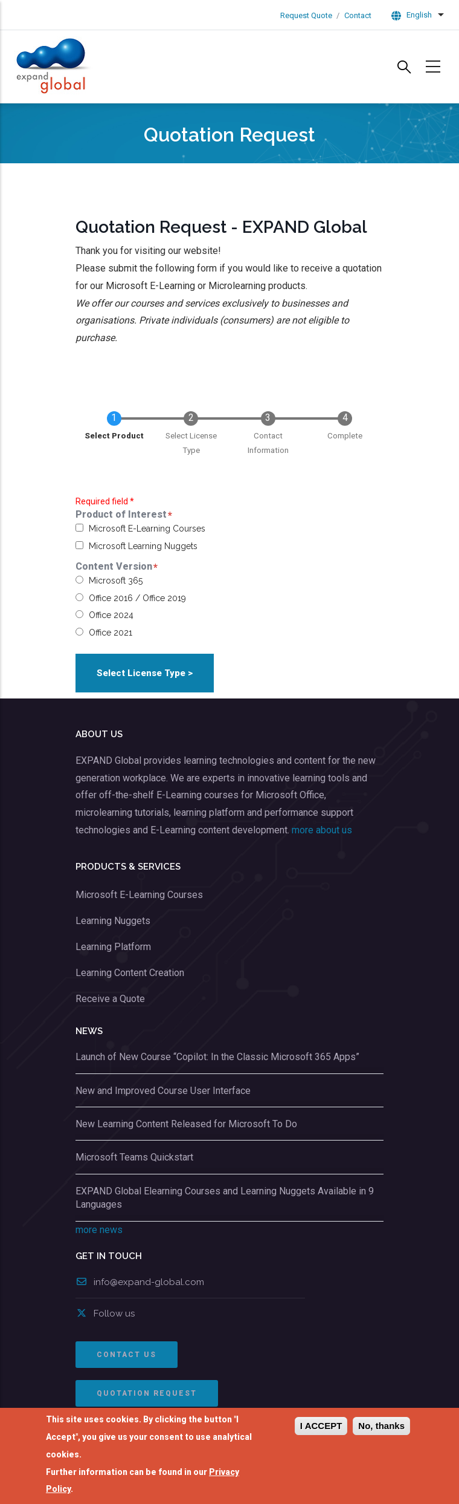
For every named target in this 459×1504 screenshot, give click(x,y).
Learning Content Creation (129, 972)
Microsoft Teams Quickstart (134, 1157)
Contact (357, 15)
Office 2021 (110, 632)
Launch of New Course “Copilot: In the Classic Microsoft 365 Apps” (217, 1057)
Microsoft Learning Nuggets (143, 546)
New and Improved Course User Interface (163, 1090)
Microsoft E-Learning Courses (147, 528)
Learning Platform (113, 946)
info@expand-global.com (139, 1282)
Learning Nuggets (112, 920)
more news (99, 1229)
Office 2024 (111, 615)
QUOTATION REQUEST (147, 1393)
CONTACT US (126, 1354)
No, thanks (381, 1426)
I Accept (321, 1426)
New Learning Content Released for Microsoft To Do (186, 1124)
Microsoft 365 (116, 580)
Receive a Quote (110, 998)
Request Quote (306, 15)
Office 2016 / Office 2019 (137, 598)
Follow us (105, 1313)
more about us (322, 830)
